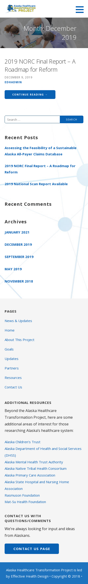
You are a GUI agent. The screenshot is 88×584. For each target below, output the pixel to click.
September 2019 (19, 256)
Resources (13, 377)
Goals (9, 349)
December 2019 (18, 244)
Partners (12, 368)
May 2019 (13, 269)
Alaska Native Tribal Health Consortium (36, 468)
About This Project (19, 339)
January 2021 (17, 232)
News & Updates (18, 320)
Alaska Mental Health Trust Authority (34, 462)
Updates (11, 358)
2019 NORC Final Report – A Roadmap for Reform (40, 65)
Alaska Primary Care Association (30, 475)
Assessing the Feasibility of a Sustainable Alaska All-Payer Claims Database (40, 150)
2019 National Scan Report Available (36, 183)
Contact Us (13, 387)
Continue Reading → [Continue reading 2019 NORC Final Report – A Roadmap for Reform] (30, 94)
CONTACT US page (31, 548)
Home (10, 330)
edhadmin (13, 82)
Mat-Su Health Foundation (25, 501)
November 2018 (19, 281)
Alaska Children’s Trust (22, 442)
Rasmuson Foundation (22, 495)
